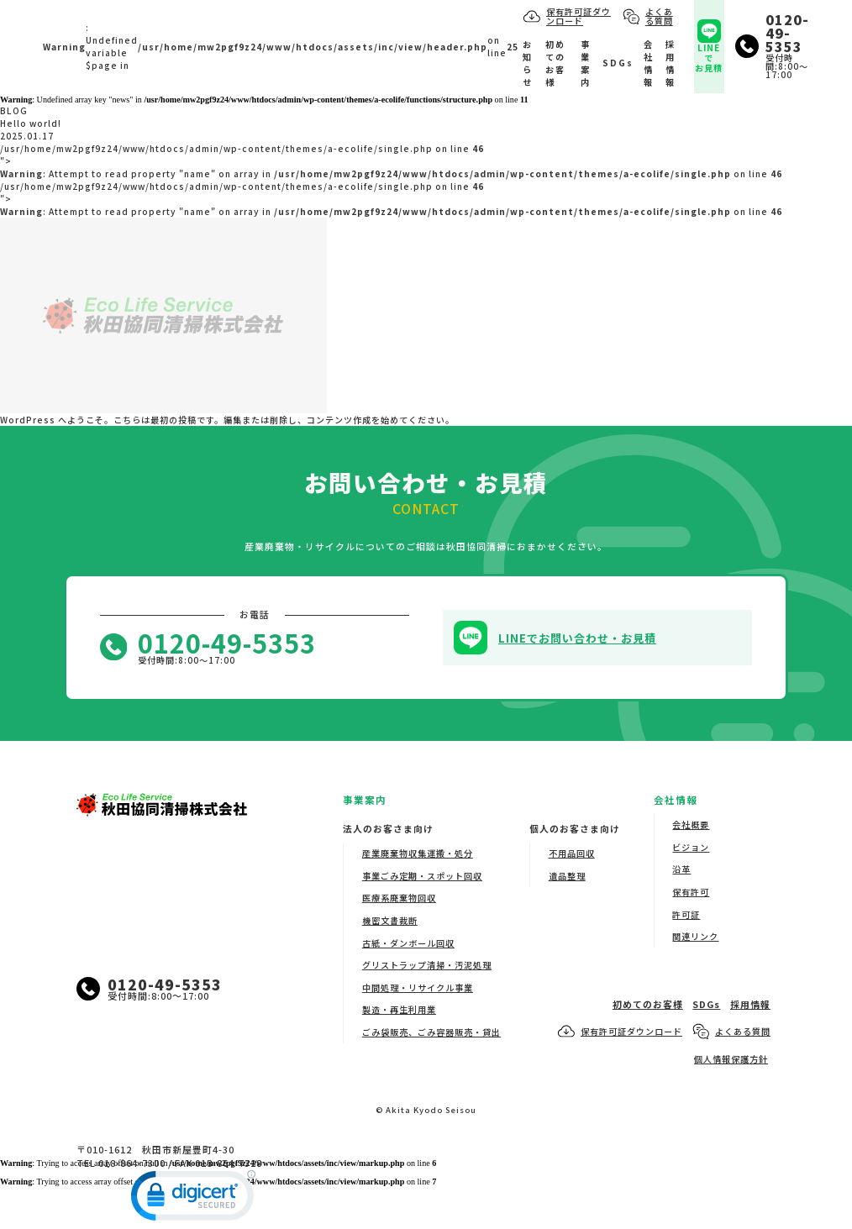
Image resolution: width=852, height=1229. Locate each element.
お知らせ (528, 63)
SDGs (618, 62)
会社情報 (649, 63)
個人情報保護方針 (731, 1059)
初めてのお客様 (555, 63)
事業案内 (586, 63)
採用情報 (670, 63)
